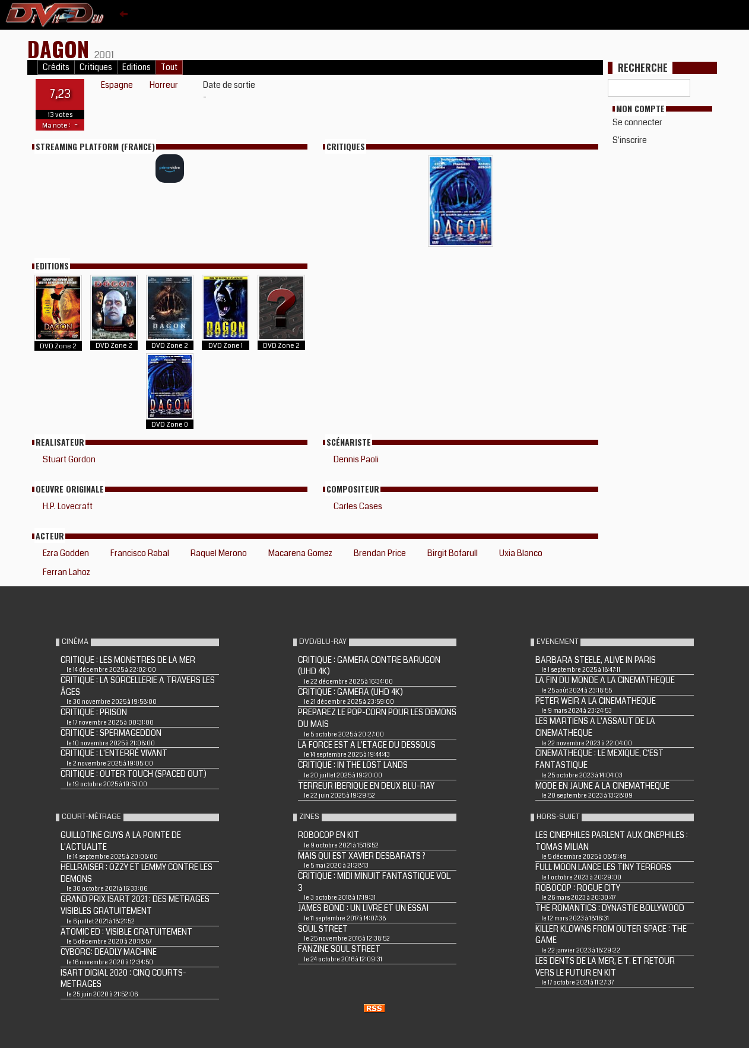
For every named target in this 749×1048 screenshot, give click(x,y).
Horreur (164, 85)
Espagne (117, 85)
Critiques (96, 67)
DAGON (60, 48)
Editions (136, 67)
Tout (169, 67)
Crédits (56, 67)
